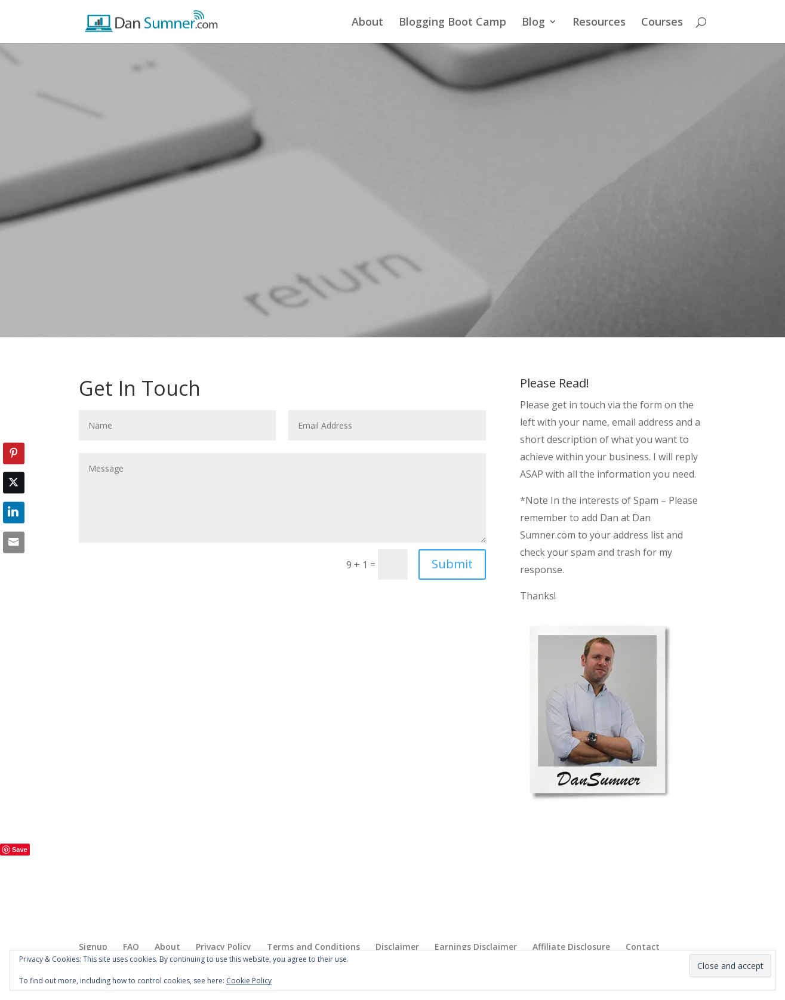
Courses (662, 23)
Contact (643, 946)
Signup (93, 946)
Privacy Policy (223, 946)
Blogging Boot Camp (452, 23)
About (367, 23)
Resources (599, 23)
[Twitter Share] (13, 483)
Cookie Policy (249, 981)
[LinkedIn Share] (13, 513)
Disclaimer (397, 946)
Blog (533, 23)
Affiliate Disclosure (571, 946)
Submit (452, 564)
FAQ (131, 946)
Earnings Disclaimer (476, 946)
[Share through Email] (13, 542)
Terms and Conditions (313, 946)
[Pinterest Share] (13, 453)
